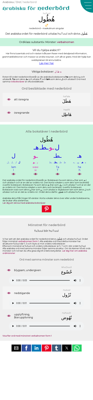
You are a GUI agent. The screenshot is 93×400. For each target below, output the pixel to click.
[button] (86, 6)
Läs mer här (46, 63)
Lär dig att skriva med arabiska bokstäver (24, 203)
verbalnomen (65, 42)
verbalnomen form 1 (28, 241)
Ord (18, 2)
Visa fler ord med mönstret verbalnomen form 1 (27, 336)
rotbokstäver (17, 81)
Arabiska (8, 2)
